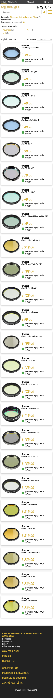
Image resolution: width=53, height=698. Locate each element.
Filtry (35, 17)
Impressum (7, 641)
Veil (6, 33)
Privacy (5, 644)
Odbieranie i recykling (11, 646)
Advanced (8, 30)
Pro (30, 30)
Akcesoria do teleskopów (20, 17)
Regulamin (6, 639)
